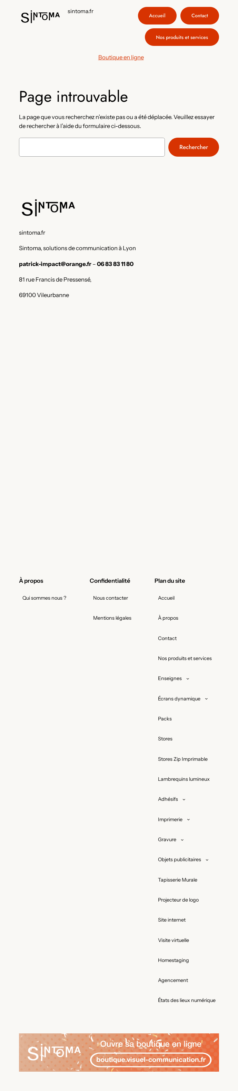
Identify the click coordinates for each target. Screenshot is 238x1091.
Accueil (157, 15)
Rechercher (193, 147)
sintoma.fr (80, 11)
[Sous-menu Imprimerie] (188, 819)
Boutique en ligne (121, 57)
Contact (199, 15)
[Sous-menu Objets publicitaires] (207, 859)
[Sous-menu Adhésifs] (184, 799)
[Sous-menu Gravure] (182, 839)
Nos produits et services (182, 37)
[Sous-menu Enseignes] (187, 678)
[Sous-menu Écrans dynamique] (206, 698)
